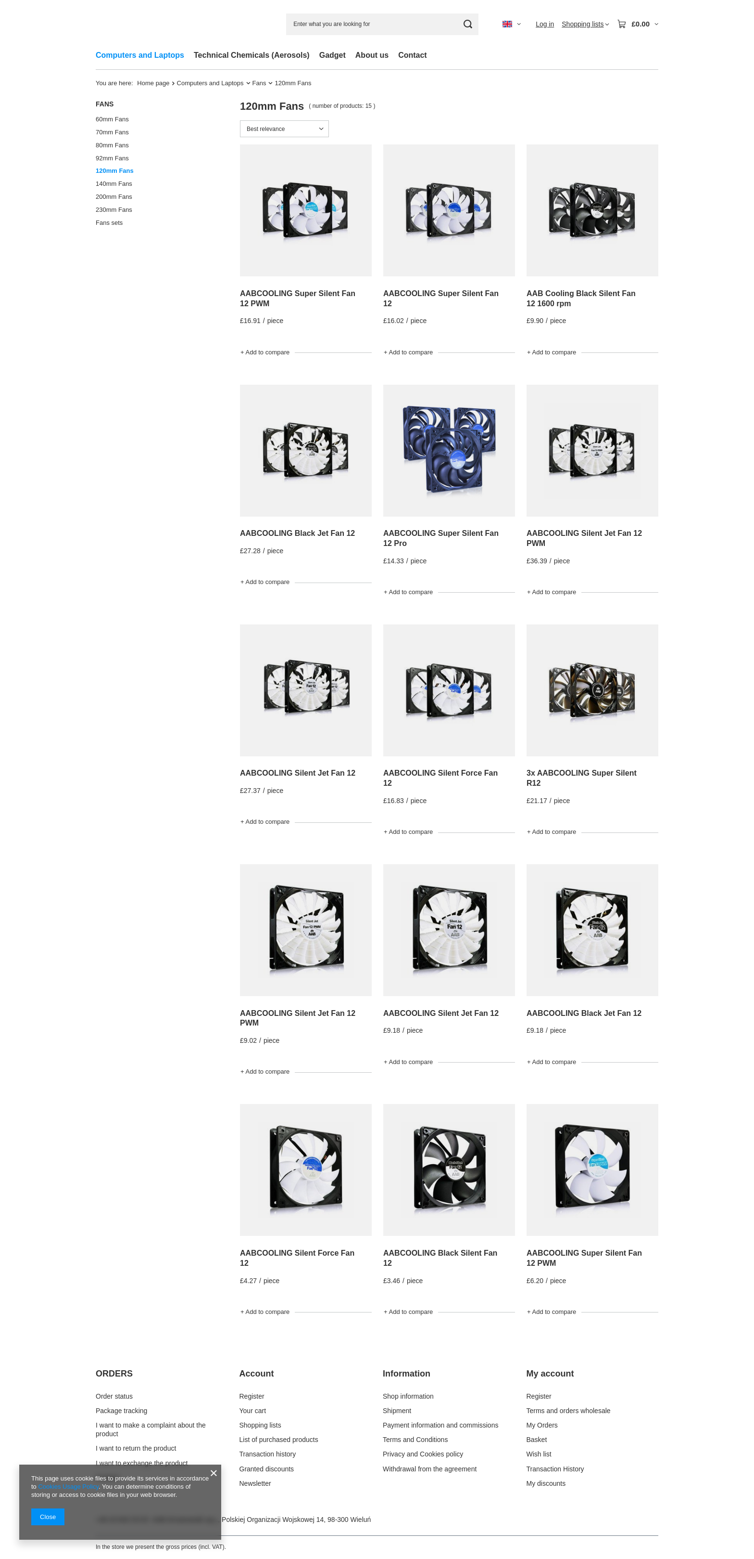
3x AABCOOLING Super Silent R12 (582, 778)
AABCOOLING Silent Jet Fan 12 (297, 773)
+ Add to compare (264, 352)
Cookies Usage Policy (68, 1486)
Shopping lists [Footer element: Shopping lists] (260, 1425)
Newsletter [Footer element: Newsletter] (255, 1483)
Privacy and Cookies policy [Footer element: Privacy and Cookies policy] (423, 1454)
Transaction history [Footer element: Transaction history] (267, 1454)
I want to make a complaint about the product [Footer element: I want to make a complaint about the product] (151, 1429)
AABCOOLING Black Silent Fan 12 (440, 1258)
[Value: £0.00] (637, 24)
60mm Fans (112, 119)
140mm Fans (114, 183)
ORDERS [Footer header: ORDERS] (114, 1373)
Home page (153, 83)
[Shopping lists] (585, 24)
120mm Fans (115, 170)
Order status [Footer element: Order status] (114, 1396)
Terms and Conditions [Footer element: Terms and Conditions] (415, 1439)
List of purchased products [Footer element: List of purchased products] (278, 1439)
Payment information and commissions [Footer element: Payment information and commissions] (440, 1425)
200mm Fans (114, 196)
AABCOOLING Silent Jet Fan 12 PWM (584, 538)
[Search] (467, 24)
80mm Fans (112, 145)
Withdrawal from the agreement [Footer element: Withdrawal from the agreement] (430, 1469)
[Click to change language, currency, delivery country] (512, 24)
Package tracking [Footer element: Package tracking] (121, 1411)
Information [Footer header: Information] (406, 1373)
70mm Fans (112, 132)
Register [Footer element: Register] (251, 1396)
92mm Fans (112, 158)
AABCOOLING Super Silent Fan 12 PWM (297, 298)
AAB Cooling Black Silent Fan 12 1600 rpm (581, 298)
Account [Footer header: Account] (256, 1373)
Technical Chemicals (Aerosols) (252, 55)
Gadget (332, 55)
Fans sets (109, 222)
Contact (412, 55)
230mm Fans (114, 209)
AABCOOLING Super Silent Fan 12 (441, 298)
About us (372, 55)
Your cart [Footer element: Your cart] (252, 1411)
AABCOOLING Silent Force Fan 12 (440, 778)
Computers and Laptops (140, 55)
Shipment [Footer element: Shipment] (397, 1411)
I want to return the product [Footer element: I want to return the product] (136, 1448)
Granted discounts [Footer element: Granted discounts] (266, 1469)
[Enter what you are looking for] (382, 24)
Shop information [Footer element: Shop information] (408, 1396)
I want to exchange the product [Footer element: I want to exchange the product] (142, 1463)
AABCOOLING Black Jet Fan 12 (297, 533)
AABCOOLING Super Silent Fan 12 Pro (441, 538)
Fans (259, 83)
